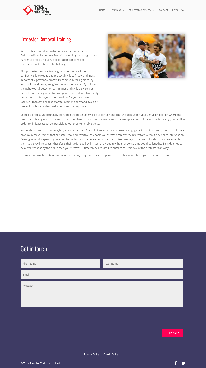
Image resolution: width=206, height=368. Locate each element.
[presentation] (45, 317)
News (175, 10)
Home (102, 10)
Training (116, 10)
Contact (163, 10)
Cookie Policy (110, 354)
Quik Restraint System (140, 10)
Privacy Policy (91, 354)
